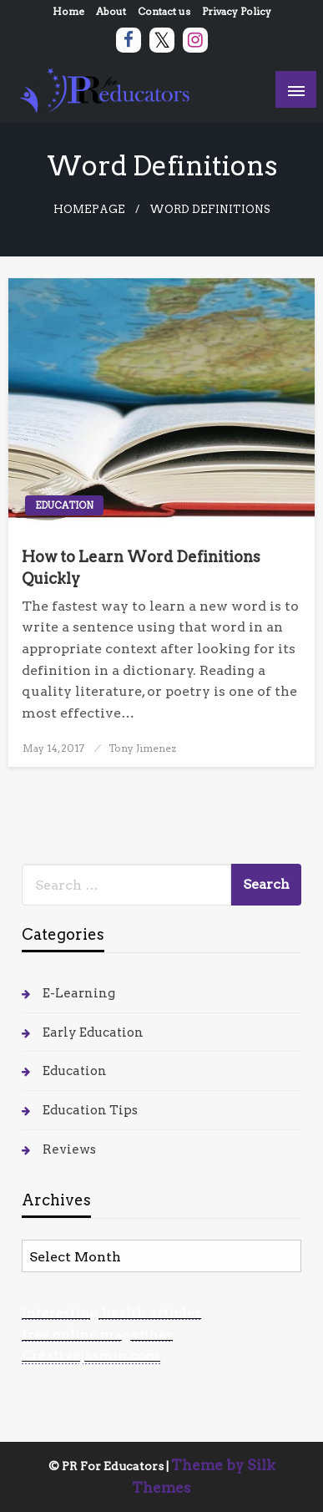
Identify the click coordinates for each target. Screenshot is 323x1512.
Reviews (69, 1149)
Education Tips (90, 1110)
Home (68, 11)
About (111, 11)
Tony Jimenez (142, 748)
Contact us (164, 11)
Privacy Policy (236, 11)
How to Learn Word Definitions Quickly (141, 567)
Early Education (93, 1032)
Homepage (89, 209)
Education (64, 505)
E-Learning (79, 993)
